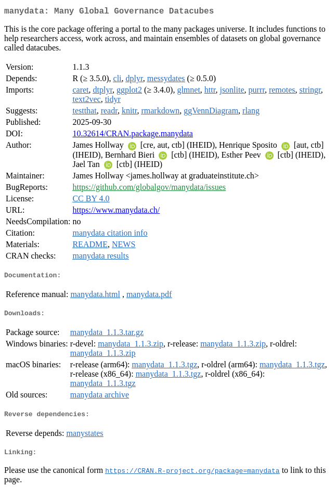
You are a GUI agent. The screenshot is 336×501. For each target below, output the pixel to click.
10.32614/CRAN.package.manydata (132, 135)
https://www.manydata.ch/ (116, 212)
